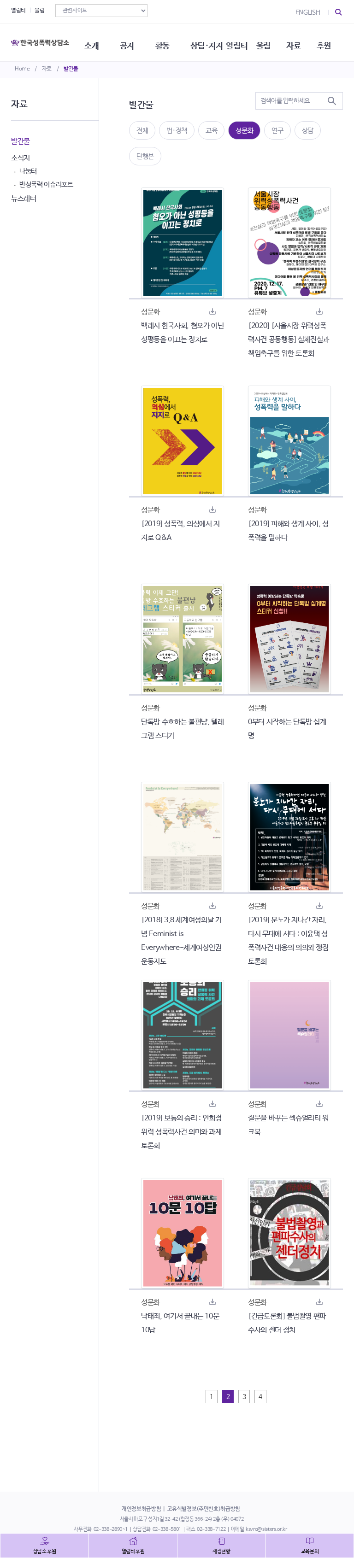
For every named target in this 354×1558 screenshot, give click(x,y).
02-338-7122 (211, 1529)
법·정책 (176, 131)
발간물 (71, 69)
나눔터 (28, 171)
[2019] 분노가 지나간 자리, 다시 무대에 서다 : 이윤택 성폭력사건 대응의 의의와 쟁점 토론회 (288, 941)
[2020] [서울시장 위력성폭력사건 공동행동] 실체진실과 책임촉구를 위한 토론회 (288, 340)
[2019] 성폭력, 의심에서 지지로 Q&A (180, 531)
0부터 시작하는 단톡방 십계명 (287, 729)
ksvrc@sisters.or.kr (266, 1529)
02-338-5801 (167, 1529)
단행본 (145, 156)
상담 (307, 131)
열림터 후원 (133, 1551)
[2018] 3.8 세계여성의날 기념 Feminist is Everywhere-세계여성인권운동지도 (181, 941)
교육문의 (310, 1551)
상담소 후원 (44, 1551)
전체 (142, 131)
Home (22, 69)
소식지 (20, 158)
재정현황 (221, 1551)
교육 (211, 131)
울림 (39, 10)
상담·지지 (213, 41)
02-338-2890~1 (111, 1529)
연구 (277, 131)
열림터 (18, 10)
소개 (95, 41)
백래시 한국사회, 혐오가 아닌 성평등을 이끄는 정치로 (182, 333)
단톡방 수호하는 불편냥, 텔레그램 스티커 (182, 729)
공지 (131, 41)
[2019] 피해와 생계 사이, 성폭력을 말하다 (288, 531)
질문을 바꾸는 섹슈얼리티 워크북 (288, 1125)
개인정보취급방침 (141, 1509)
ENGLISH (307, 12)
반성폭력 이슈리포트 (46, 184)
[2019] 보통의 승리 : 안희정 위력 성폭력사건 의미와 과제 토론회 (181, 1132)
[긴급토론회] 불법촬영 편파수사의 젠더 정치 (287, 1323)
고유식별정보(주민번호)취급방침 (203, 1509)
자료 (47, 69)
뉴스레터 (23, 198)
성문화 (244, 131)
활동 (167, 41)
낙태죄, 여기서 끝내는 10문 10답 (180, 1323)
